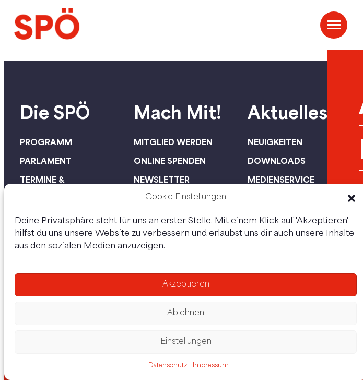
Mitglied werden (173, 142)
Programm (46, 142)
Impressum (211, 366)
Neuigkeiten (275, 142)
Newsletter (162, 179)
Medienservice (281, 179)
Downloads (277, 161)
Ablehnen (185, 313)
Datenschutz (168, 366)
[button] (351, 198)
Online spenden (170, 161)
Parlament (46, 161)
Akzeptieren (185, 285)
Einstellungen (186, 342)
